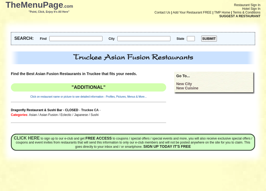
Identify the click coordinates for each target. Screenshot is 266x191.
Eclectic (66, 115)
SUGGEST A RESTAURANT (239, 16)
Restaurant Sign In (247, 5)
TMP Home (222, 12)
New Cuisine (187, 88)
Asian (33, 115)
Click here (27, 138)
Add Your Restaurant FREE (192, 12)
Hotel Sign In (251, 9)
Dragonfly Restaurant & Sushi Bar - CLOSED (44, 110)
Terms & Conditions (246, 12)
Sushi (94, 115)
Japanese (81, 115)
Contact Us (162, 12)
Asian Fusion (48, 115)
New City (184, 84)
